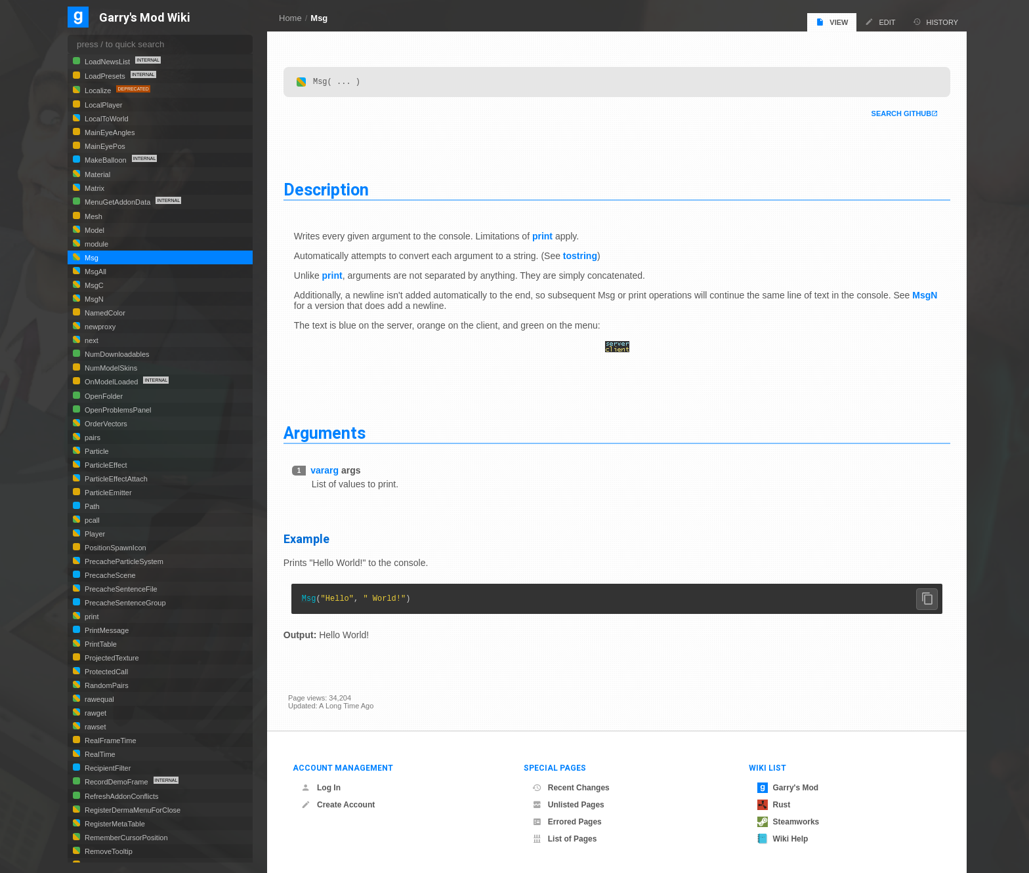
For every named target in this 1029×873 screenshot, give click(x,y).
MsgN (311, 306)
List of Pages (564, 839)
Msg (318, 18)
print (547, 237)
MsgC (93, 285)
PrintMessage (106, 630)
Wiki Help (782, 839)
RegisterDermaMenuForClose (131, 810)
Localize (98, 90)
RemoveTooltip (108, 851)
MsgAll (94, 271)
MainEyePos (104, 146)
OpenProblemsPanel (117, 410)
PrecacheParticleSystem (123, 561)
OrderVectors (105, 424)
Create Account (338, 805)
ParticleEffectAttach (115, 479)
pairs (91, 437)
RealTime (99, 754)
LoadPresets (105, 76)
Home (290, 18)
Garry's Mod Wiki (144, 18)
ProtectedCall (105, 672)
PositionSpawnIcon (114, 548)
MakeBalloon (106, 160)
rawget (94, 713)
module (95, 244)
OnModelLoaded (111, 382)
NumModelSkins (110, 368)
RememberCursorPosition (125, 838)
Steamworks (788, 822)
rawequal (98, 699)
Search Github (896, 114)
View (832, 22)
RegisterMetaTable (114, 824)
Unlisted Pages (568, 805)
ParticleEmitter (107, 493)
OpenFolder (103, 396)
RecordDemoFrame (116, 782)
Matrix (93, 188)
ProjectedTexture (111, 658)
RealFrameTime (109, 740)
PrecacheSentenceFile (120, 589)
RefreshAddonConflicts (121, 796)
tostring (585, 256)
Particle (96, 451)
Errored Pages (567, 822)
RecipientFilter (107, 768)
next (90, 340)
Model (93, 230)
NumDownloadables (116, 354)
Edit (880, 22)
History (936, 22)
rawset (94, 727)
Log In (321, 787)
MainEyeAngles (109, 132)
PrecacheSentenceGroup (124, 603)
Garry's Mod (788, 787)
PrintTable (100, 644)
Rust (774, 805)
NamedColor (104, 313)
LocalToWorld (106, 119)
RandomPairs (106, 685)
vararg (329, 471)
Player (94, 534)
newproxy (99, 327)
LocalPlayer (103, 105)
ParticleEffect (105, 465)
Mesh (92, 216)
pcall (91, 520)
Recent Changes (571, 787)
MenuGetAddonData (117, 202)
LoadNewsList (107, 62)
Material (96, 174)
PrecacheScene (109, 575)
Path (91, 506)
